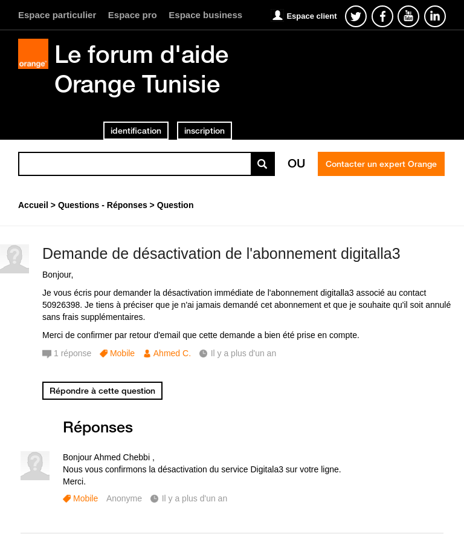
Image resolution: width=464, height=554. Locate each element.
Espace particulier (57, 15)
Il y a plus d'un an (195, 498)
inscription (204, 130)
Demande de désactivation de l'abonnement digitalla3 (221, 253)
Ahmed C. (172, 353)
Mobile (122, 353)
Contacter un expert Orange (381, 163)
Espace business (205, 15)
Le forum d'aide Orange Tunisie (141, 69)
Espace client (311, 16)
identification (136, 130)
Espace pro (132, 15)
